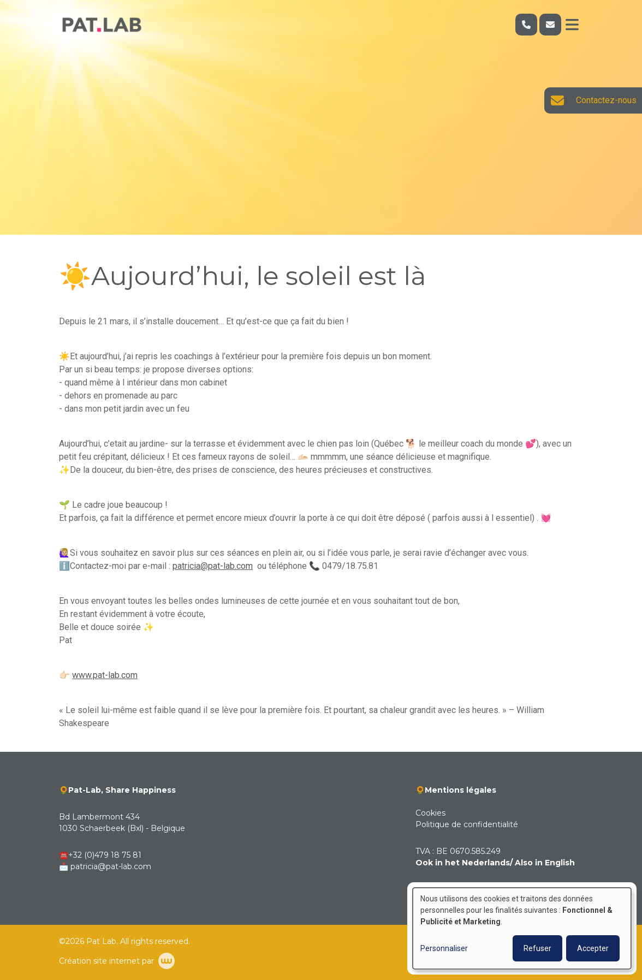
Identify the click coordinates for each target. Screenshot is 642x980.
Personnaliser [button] (444, 948)
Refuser (537, 948)
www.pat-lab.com (105, 675)
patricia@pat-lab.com (213, 566)
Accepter (593, 948)
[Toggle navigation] (572, 24)
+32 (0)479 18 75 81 (104, 855)
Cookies (430, 813)
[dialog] (522, 928)
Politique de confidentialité (466, 824)
